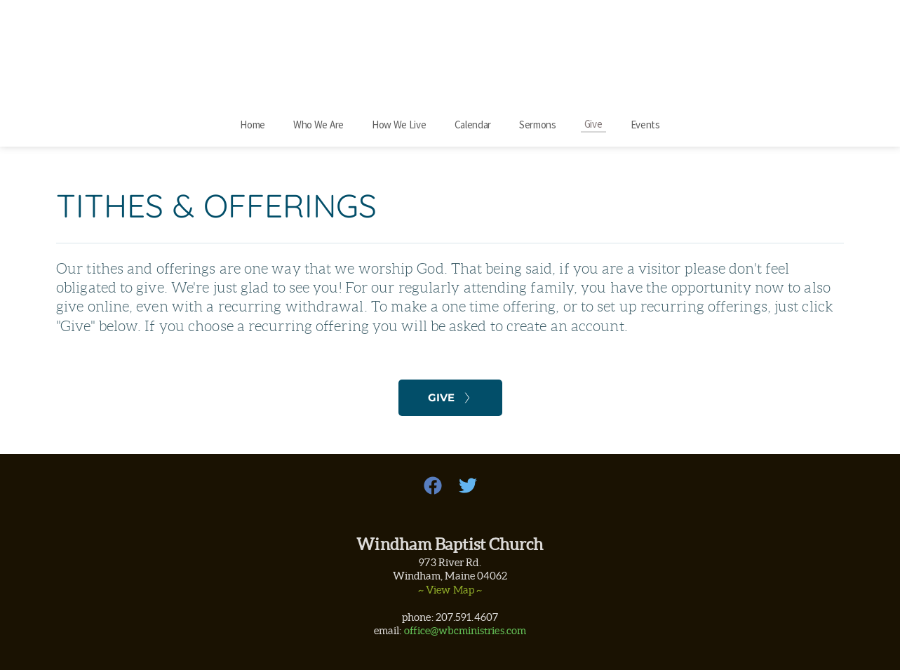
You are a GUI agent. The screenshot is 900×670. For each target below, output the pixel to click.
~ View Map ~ (450, 590)
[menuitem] (252, 124)
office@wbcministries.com (465, 630)
